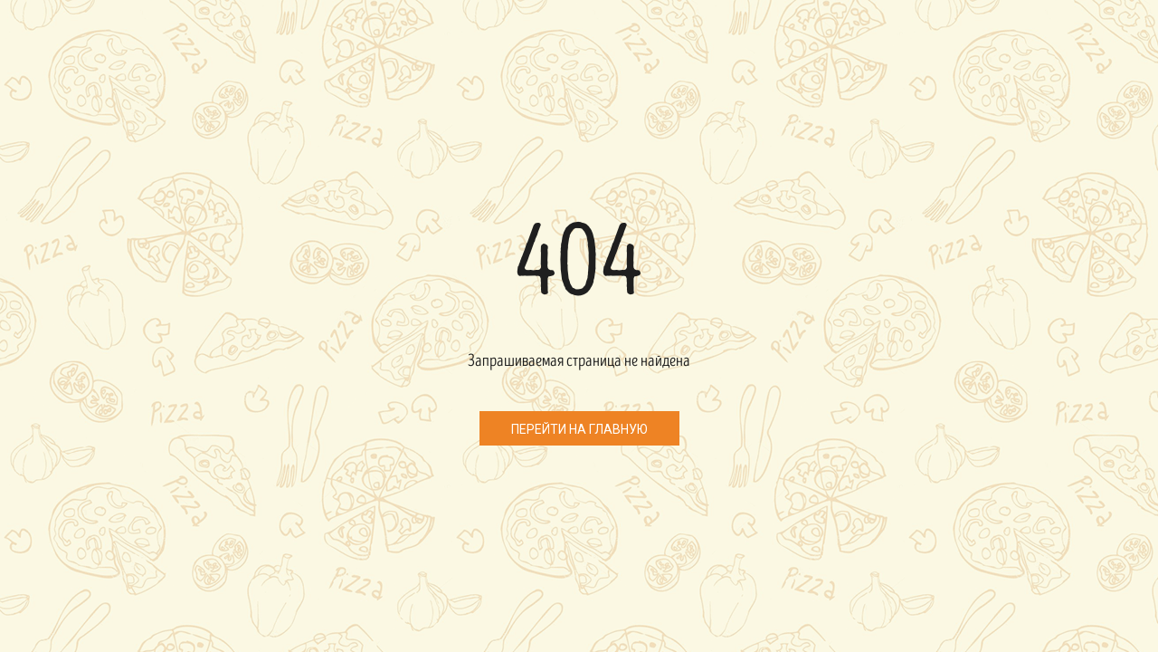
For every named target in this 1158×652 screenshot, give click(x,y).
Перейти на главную (579, 429)
